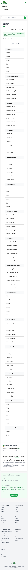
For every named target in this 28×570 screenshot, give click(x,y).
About (16, 533)
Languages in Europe (5, 536)
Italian (16, 513)
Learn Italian (3, 547)
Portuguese (3, 520)
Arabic (2, 511)
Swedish (17, 520)
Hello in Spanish (4, 540)
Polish (16, 524)
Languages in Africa (5, 533)
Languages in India (5, 534)
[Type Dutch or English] (14, 17)
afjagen (5, 487)
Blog (3, 12)
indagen (20, 487)
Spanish (3, 515)
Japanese (3, 513)
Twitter (3, 556)
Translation (17, 43)
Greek (2, 507)
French (2, 522)
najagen (21, 489)
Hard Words (3, 544)
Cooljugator (4, 480)
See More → (4, 549)
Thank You (3, 546)
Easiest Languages (5, 542)
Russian (2, 509)
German (3, 524)
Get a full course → (20, 34)
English (2, 516)
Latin (16, 509)
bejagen (13, 487)
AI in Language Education (6, 531)
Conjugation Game (19, 536)
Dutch (11, 480)
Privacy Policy (18, 540)
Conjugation (5, 6)
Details (21, 29)
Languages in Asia (5, 538)
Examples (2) (14, 29)
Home (16, 531)
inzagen (13, 489)
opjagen (5, 491)
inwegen (5, 489)
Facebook (4, 554)
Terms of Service (19, 538)
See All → (3, 526)
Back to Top (14, 495)
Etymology (5, 9)
